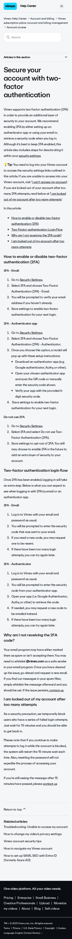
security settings (30, 155)
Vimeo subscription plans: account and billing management (36, 20)
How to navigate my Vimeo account (28, 848)
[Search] (32, 37)
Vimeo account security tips (22, 841)
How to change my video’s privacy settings (33, 834)
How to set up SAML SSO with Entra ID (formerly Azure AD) (30, 858)
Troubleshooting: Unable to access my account (36, 826)
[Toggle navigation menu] (61, 6)
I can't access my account (49, 182)
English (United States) (29, 933)
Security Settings (31, 279)
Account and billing (42, 18)
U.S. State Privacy (32, 928)
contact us (56, 690)
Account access (16, 27)
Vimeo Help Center (15, 18)
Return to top (15, 809)
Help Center (28, 6)
